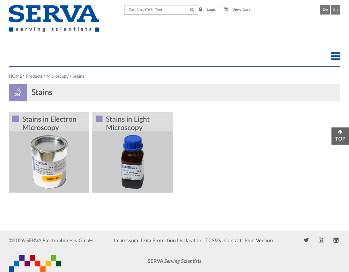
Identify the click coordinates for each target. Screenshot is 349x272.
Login (207, 9)
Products (34, 76)
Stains (78, 76)
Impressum (126, 240)
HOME (15, 76)
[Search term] (161, 10)
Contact (232, 240)
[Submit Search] (192, 10)
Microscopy (58, 76)
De (325, 9)
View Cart (237, 9)
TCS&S (213, 240)
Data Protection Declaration (171, 240)
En (335, 9)
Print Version (258, 240)
